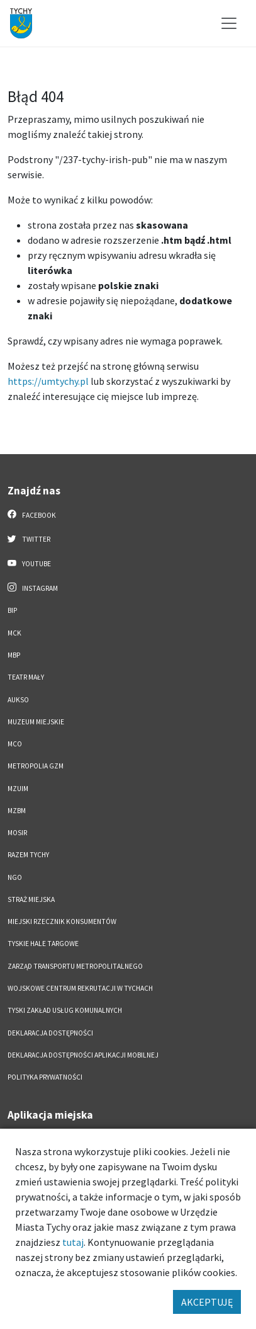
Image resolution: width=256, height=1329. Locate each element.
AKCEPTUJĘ (207, 1302)
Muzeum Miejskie (36, 721)
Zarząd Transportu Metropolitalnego (75, 966)
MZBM (17, 810)
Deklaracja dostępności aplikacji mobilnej (83, 1055)
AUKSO (18, 699)
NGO (15, 877)
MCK (14, 633)
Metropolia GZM (36, 765)
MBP (14, 655)
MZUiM (18, 788)
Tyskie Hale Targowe (43, 943)
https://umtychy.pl (48, 381)
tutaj (73, 1242)
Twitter (29, 538)
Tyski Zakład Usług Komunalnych (65, 1010)
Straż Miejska (31, 899)
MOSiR (17, 832)
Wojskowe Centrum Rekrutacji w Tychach (80, 988)
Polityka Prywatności (45, 1077)
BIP (12, 610)
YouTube (29, 563)
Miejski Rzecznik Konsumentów (62, 921)
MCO (15, 743)
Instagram (33, 587)
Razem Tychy (28, 854)
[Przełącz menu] (229, 23)
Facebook (32, 514)
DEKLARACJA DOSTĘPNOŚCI (50, 1033)
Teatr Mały (26, 677)
